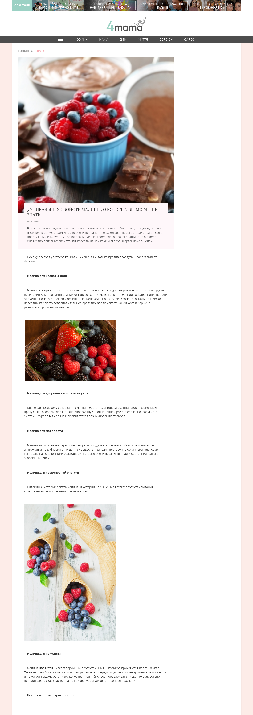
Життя (143, 40)
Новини (81, 40)
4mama (126, 23)
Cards (189, 40)
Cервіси (166, 40)
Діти (123, 40)
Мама (103, 40)
